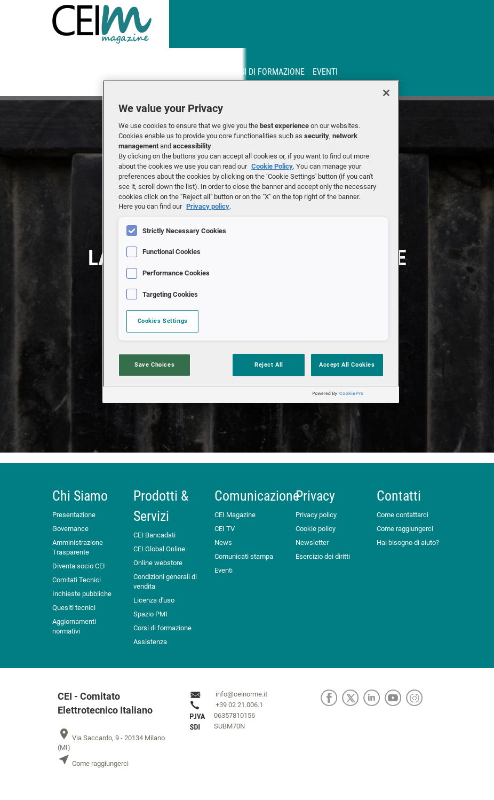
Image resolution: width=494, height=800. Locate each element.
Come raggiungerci (405, 529)
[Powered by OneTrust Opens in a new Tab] (353, 396)
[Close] (386, 93)
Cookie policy (316, 529)
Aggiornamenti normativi (74, 626)
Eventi (325, 72)
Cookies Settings (163, 320)
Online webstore (157, 563)
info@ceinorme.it (241, 694)
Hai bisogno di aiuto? (408, 542)
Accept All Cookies (347, 364)
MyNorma (138, 72)
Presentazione (73, 515)
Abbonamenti (191, 72)
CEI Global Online (159, 549)
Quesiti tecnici (73, 608)
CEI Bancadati (154, 535)
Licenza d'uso (153, 600)
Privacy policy (316, 515)
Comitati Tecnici (76, 580)
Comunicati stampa (243, 556)
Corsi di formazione (265, 72)
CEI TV (224, 529)
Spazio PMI (150, 614)
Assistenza (150, 642)
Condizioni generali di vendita (165, 581)
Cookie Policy (272, 166)
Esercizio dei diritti (323, 556)
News (223, 542)
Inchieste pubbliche (81, 594)
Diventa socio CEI (78, 566)
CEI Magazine (235, 515)
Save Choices (154, 364)
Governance (70, 529)
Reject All (268, 364)
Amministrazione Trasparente (77, 547)
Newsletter (312, 542)
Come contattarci (402, 515)
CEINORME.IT (88, 72)
